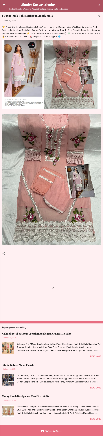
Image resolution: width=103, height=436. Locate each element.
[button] (99, 16)
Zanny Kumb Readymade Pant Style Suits (25, 396)
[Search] (99, 5)
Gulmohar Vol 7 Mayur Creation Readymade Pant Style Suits (36, 333)
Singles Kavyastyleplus (38, 4)
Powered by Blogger (51, 431)
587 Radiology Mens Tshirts (18, 365)
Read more (95, 356)
